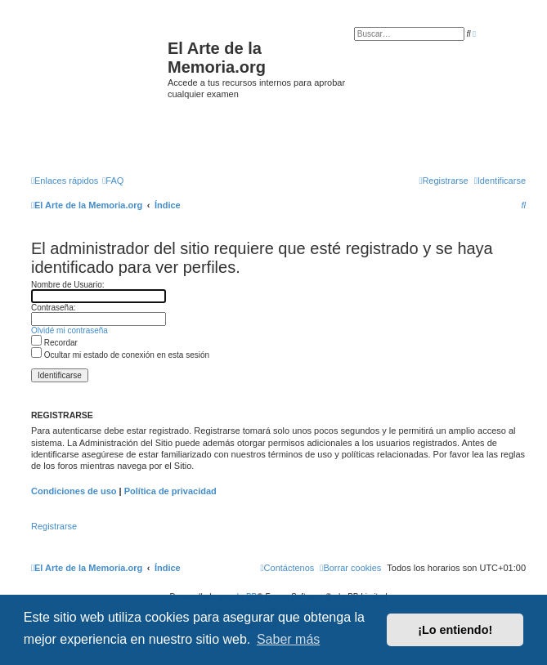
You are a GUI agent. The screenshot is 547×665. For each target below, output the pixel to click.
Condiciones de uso (74, 491)
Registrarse (54, 526)
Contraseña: (53, 307)
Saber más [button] (288, 639)
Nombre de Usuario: (67, 284)
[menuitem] (112, 180)
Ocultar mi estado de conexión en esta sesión (120, 354)
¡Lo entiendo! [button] (455, 629)
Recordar (54, 342)
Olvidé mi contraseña (69, 330)
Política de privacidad (170, 491)
